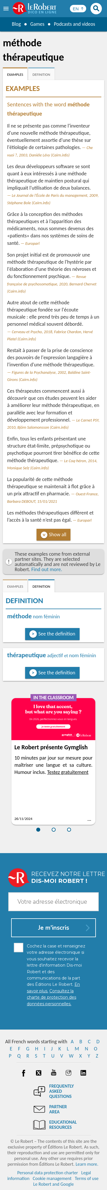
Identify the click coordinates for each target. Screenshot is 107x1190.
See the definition (57, 634)
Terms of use (86, 1178)
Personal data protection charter (47, 1172)
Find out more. (46, 569)
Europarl (32, 243)
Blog (16, 24)
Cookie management (52, 1178)
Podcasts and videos (75, 24)
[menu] (6, 8)
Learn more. (87, 1164)
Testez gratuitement (67, 772)
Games (37, 24)
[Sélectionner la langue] (78, 8)
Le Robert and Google (53, 1184)
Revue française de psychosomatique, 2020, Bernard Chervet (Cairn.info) (51, 283)
